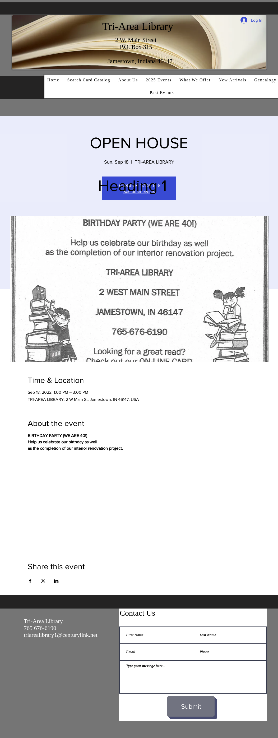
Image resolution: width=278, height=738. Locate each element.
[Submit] (191, 706)
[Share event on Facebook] (30, 581)
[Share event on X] (43, 581)
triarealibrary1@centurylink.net (61, 635)
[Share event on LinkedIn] (56, 581)
